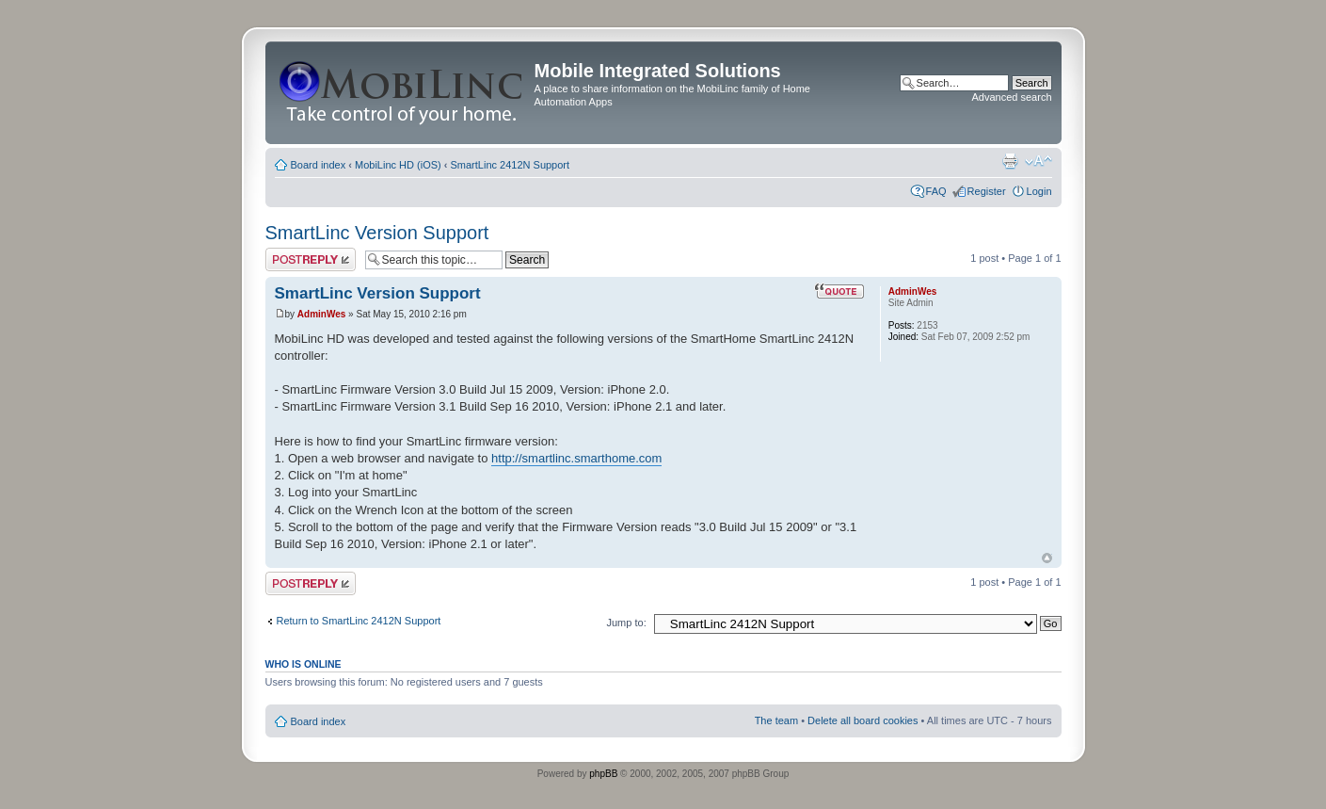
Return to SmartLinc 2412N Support (359, 620)
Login (1039, 191)
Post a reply (310, 259)
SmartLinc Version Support (377, 232)
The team (776, 720)
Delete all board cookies (862, 720)
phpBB (603, 774)
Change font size (1038, 161)
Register (986, 191)
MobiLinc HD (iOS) (398, 164)
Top (1047, 558)
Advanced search (1012, 97)
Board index (318, 164)
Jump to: (627, 622)
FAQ (936, 191)
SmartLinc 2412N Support (510, 164)
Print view (1009, 161)
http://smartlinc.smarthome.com (576, 458)
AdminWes (321, 314)
